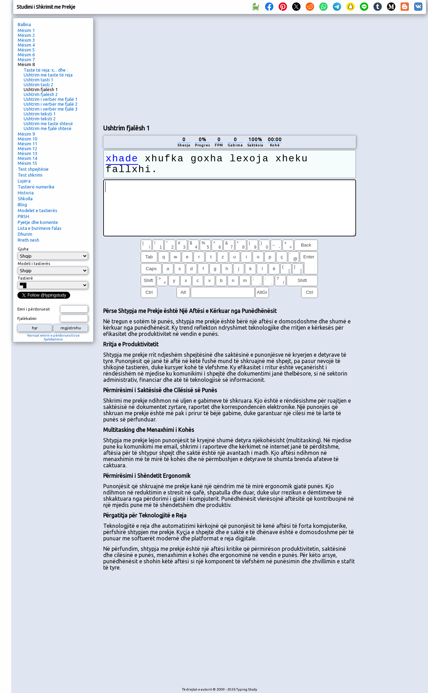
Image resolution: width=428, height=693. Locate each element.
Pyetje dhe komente (38, 222)
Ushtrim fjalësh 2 (41, 94)
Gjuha (23, 249)
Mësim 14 (27, 158)
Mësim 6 (26, 54)
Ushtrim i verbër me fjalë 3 (50, 108)
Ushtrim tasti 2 (38, 84)
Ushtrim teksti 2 (40, 118)
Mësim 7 (26, 59)
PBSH (23, 216)
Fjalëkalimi (26, 318)
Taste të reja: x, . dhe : (46, 69)
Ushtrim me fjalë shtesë (48, 128)
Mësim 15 (27, 163)
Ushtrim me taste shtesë (48, 123)
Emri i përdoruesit (33, 309)
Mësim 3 (26, 40)
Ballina (24, 24)
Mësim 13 (27, 153)
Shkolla (25, 198)
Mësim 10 (27, 138)
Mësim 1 (26, 30)
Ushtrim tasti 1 (38, 79)
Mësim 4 (26, 44)
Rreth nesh (28, 239)
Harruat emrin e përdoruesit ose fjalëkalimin (53, 337)
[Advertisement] (184, 68)
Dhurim (25, 234)
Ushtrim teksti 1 (40, 113)
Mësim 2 (26, 35)
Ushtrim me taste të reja (48, 74)
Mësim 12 (27, 148)
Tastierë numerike (36, 186)
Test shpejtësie (33, 169)
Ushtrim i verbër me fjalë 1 (50, 99)
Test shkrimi (30, 174)
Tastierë (25, 278)
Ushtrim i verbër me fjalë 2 (50, 104)
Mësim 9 (26, 133)
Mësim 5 (26, 49)
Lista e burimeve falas (39, 228)
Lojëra (24, 180)
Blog (22, 204)
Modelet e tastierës (37, 210)
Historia (26, 192)
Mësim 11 (27, 143)
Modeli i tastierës (34, 263)
